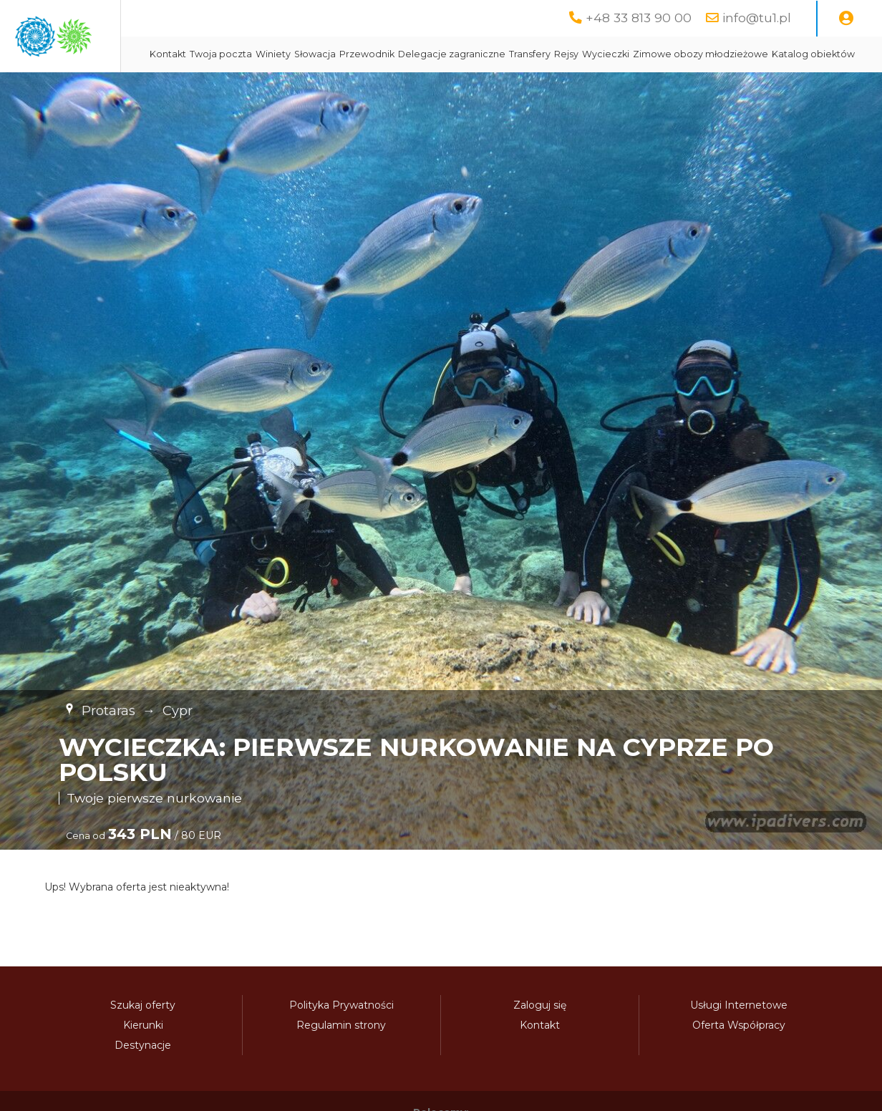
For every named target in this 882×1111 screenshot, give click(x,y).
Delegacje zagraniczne (589, 54)
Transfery (667, 54)
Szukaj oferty (142, 1040)
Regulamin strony (341, 1060)
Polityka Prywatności (341, 1040)
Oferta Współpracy (738, 1060)
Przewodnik (504, 54)
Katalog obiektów (467, 89)
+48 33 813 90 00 (639, 17)
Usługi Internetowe (739, 1040)
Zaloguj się (539, 1040)
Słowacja (452, 54)
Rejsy (704, 54)
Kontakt (305, 54)
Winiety (410, 54)
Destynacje (143, 1080)
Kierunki (143, 1060)
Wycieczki (743, 54)
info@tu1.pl (756, 17)
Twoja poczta (358, 54)
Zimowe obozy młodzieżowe (354, 89)
